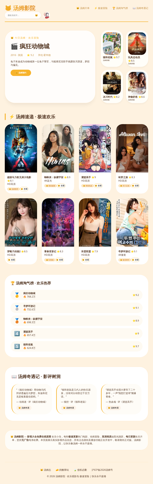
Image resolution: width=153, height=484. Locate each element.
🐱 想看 (24, 189)
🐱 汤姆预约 (20, 73)
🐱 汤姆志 (45, 469)
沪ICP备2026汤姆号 (102, 469)
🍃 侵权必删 (80, 469)
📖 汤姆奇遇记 (140, 8)
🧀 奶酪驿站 (62, 469)
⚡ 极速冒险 (100, 8)
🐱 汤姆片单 (82, 8)
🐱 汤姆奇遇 (23, 408)
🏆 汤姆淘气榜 (120, 8)
